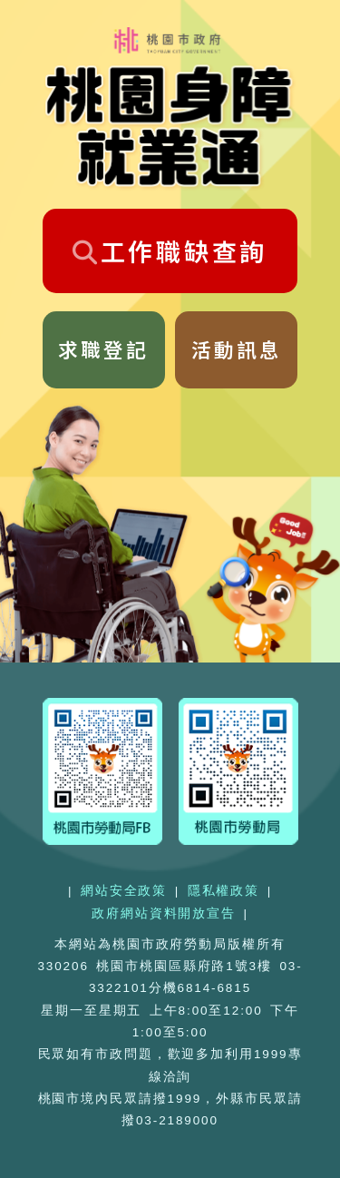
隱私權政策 (223, 891)
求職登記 (103, 349)
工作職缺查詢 (170, 251)
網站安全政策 (124, 891)
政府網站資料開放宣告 (164, 913)
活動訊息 (236, 349)
